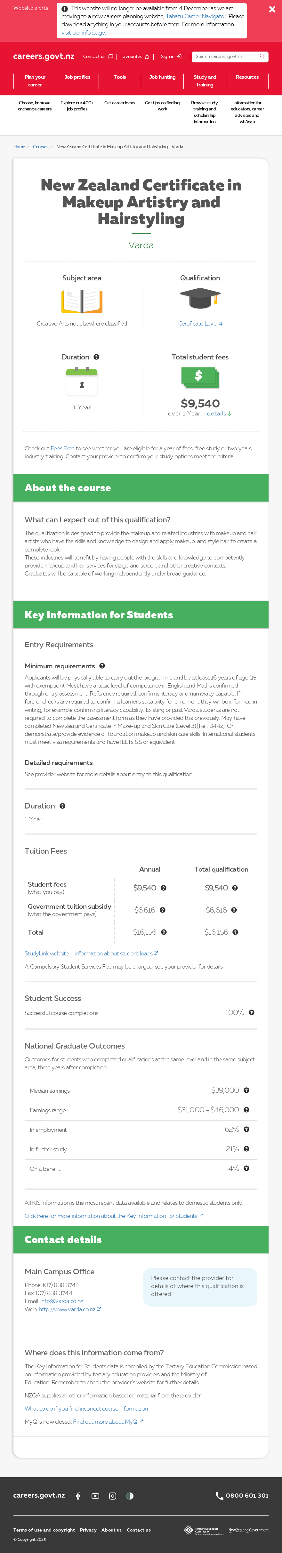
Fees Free (63, 449)
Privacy (88, 1530)
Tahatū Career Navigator (196, 17)
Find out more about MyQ (105, 1422)
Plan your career (35, 81)
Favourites (131, 56)
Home (19, 147)
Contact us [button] (100, 57)
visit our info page (83, 33)
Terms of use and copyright (44, 1530)
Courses (40, 147)
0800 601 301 (247, 1496)
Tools (120, 77)
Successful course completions (61, 1013)
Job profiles (77, 77)
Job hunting (162, 77)
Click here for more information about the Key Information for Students (111, 1216)
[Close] (272, 11)
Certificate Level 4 (200, 324)
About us (111, 1530)
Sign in (167, 56)
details (216, 414)
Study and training (205, 81)
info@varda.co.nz (61, 1301)
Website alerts (30, 8)
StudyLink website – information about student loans (88, 954)
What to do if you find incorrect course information (86, 1409)
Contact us (139, 1530)
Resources (247, 77)
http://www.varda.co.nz (67, 1310)
